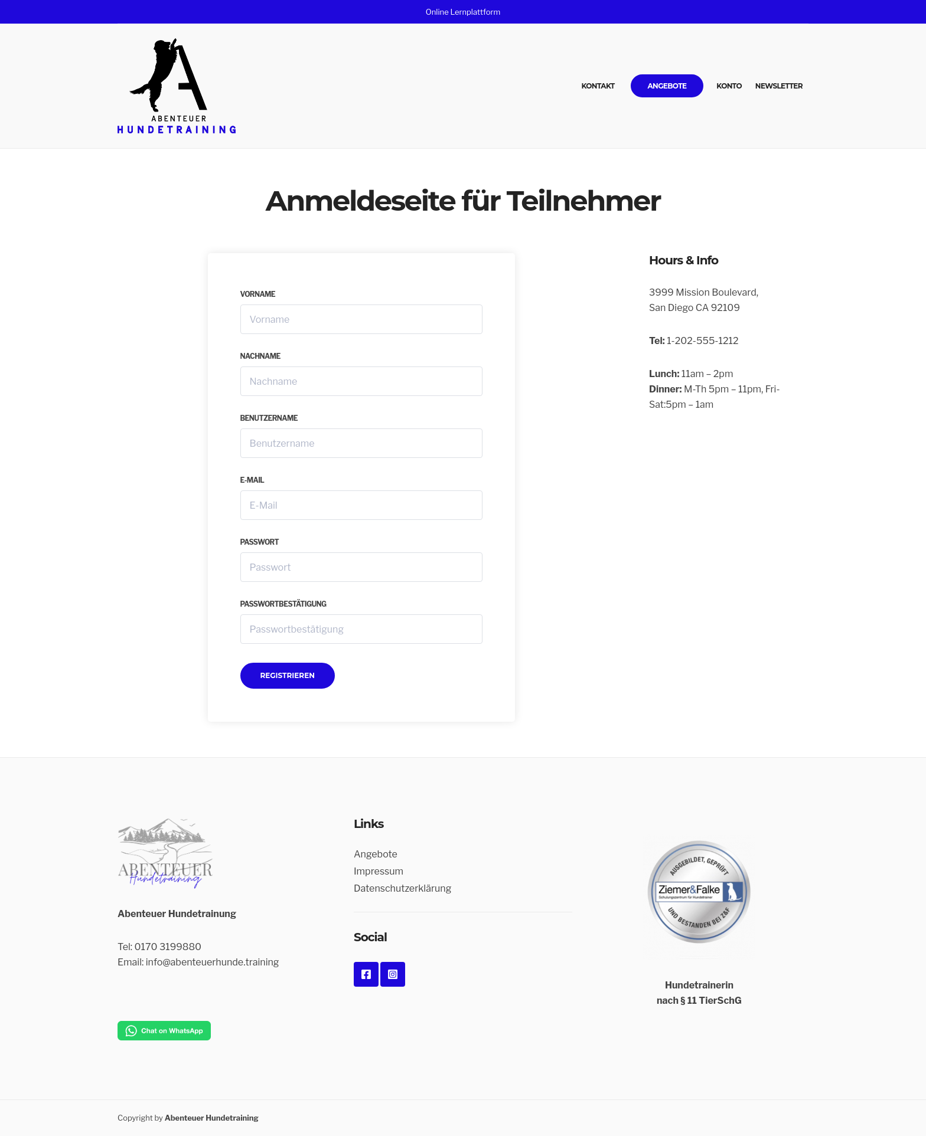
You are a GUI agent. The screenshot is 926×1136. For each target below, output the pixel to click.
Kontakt (598, 85)
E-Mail (252, 480)
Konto (729, 85)
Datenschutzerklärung (402, 888)
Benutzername (269, 418)
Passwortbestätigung (283, 604)
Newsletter (779, 85)
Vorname (258, 294)
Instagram (392, 974)
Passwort (259, 542)
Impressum (378, 871)
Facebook (366, 974)
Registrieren (287, 675)
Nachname (260, 356)
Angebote (666, 85)
